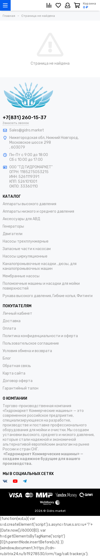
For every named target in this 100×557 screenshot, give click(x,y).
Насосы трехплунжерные (26, 241)
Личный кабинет (17, 313)
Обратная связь (17, 366)
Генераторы (13, 226)
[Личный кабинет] (67, 5)
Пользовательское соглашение (31, 343)
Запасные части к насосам (27, 249)
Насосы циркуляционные (25, 256)
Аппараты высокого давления (29, 204)
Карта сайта (14, 373)
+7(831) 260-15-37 (24, 117)
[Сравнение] (49, 5)
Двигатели (12, 234)
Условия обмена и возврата (27, 351)
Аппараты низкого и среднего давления (38, 211)
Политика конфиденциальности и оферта (40, 336)
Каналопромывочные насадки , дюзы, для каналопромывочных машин (40, 266)
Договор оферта (18, 381)
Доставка (12, 321)
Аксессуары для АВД (21, 219)
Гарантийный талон (20, 388)
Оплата (9, 328)
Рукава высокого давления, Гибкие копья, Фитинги (48, 296)
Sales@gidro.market (26, 130)
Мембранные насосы (21, 276)
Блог (7, 358)
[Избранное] (58, 5)
